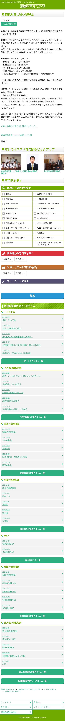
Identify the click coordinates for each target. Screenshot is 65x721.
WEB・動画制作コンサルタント (47, 228)
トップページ (6, 702)
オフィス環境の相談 (43, 223)
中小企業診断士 (41, 218)
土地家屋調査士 (10, 204)
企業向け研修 (9, 213)
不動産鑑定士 (40, 199)
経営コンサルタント (43, 194)
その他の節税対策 (9, 24)
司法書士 (7, 199)
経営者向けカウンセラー (45, 213)
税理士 (6, 194)
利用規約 (4, 707)
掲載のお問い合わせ (8, 712)
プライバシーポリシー (42, 707)
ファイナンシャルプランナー (46, 204)
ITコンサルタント (10, 233)
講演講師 (7, 243)
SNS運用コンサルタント (45, 238)
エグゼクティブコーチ (44, 209)
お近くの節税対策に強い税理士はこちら (19, 126)
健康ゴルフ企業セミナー (13, 238)
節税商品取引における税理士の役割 (16, 135)
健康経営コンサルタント (13, 223)
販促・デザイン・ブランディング (16, 228)
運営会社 (37, 702)
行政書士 (39, 233)
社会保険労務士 (10, 209)
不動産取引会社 (10, 218)
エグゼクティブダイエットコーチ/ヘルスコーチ (47, 244)
